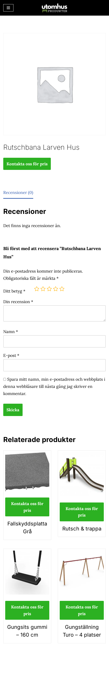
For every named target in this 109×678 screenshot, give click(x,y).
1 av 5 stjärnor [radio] (36, 288)
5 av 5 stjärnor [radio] (61, 288)
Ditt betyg (14, 291)
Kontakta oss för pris (27, 163)
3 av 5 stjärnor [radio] (49, 288)
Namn (10, 331)
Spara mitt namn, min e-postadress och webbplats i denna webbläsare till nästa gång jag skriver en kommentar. (54, 386)
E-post (11, 355)
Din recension (18, 301)
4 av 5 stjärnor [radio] (55, 288)
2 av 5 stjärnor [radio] (43, 288)
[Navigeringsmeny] (8, 7)
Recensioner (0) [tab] (18, 192)
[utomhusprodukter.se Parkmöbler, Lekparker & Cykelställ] (54, 8)
